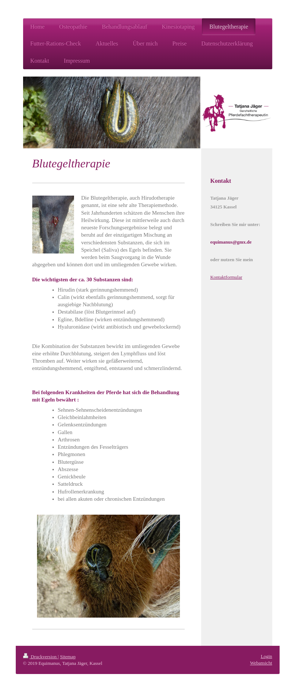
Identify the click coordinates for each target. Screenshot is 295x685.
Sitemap (68, 656)
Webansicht (261, 663)
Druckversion (40, 656)
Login (266, 656)
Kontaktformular (226, 277)
